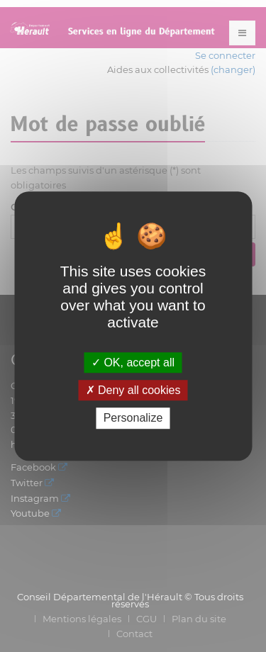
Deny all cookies (133, 390)
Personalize (133, 418)
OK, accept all (133, 362)
